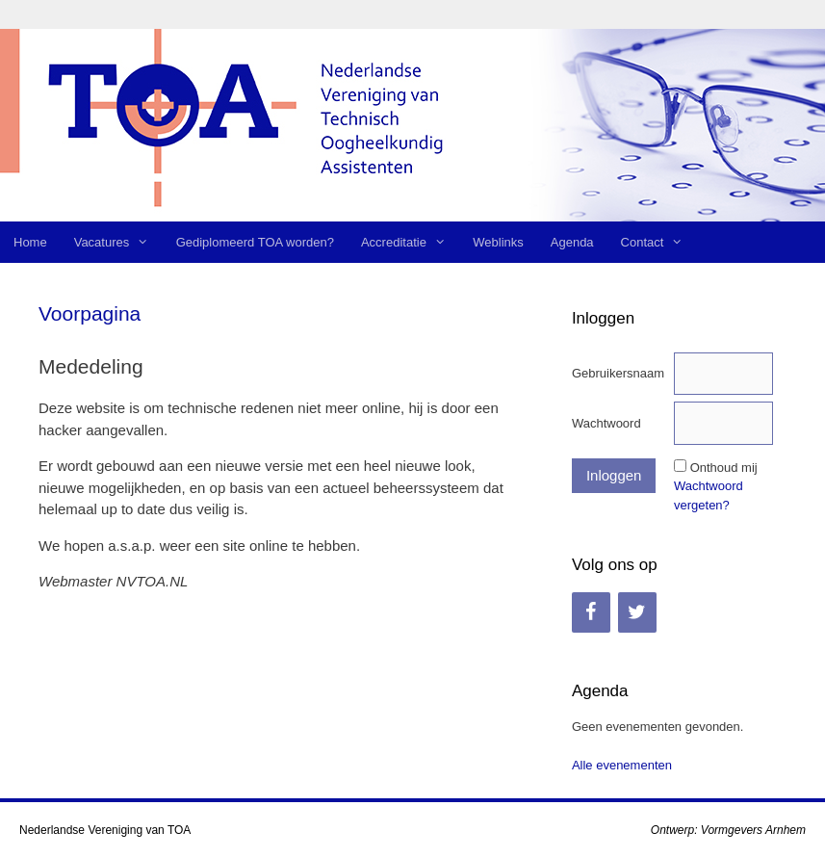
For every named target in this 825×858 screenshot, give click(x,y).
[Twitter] (637, 612)
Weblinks (498, 242)
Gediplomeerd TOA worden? (255, 242)
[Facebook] (591, 612)
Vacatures (118, 242)
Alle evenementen (622, 765)
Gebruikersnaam (618, 373)
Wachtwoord (606, 423)
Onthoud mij (724, 467)
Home (30, 242)
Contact (659, 242)
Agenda (572, 242)
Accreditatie (410, 242)
